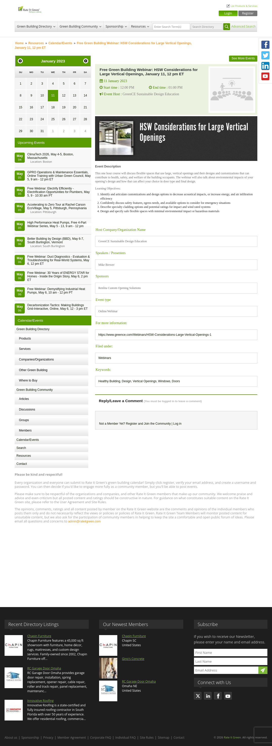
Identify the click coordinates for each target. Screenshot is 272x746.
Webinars (104, 358)
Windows (164, 381)
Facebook (265, 45)
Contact (21, 464)
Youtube (265, 77)
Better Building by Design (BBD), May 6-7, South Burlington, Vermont (55, 240)
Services (25, 349)
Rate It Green (232, 737)
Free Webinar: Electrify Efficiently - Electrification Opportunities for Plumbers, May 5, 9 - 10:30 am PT (58, 192)
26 (63, 119)
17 (42, 107)
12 (63, 95)
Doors (176, 381)
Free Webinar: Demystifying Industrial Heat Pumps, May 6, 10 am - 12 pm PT (56, 290)
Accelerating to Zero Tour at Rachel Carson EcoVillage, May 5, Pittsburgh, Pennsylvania (57, 206)
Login (228, 13)
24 (42, 119)
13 (74, 95)
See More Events (243, 58)
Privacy (48, 737)
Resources (138, 26)
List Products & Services (244, 6)
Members (25, 430)
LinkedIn (265, 66)
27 (74, 119)
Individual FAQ (125, 737)
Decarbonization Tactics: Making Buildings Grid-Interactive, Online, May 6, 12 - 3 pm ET (57, 306)
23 (31, 119)
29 (20, 131)
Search (21, 448)
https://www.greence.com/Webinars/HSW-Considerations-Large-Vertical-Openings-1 (154, 334)
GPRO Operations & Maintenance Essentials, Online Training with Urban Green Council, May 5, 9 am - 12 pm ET (59, 176)
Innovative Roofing (40, 701)
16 (31, 107)
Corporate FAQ (100, 737)
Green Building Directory (34, 26)
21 (85, 107)
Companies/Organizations (36, 359)
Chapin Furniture (39, 636)
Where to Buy (28, 380)
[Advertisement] (136, 562)
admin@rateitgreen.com (84, 521)
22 (20, 119)
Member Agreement (71, 737)
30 (31, 131)
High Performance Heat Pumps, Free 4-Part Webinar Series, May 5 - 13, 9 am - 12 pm (56, 224)
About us (11, 737)
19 (63, 107)
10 (42, 95)
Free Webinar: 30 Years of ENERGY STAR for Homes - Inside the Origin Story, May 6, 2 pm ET (58, 276)
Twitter (265, 55)
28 (85, 119)
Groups (24, 420)
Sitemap (163, 737)
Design (126, 381)
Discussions (27, 409)
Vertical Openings (144, 381)
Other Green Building (33, 370)
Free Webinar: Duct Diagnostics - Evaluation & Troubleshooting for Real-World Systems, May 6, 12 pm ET (58, 260)
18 (53, 107)
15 (20, 107)
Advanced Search (243, 26)
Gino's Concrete (133, 659)
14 (85, 95)
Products (25, 338)
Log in (177, 423)
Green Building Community (79, 26)
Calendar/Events (60, 43)
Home (19, 43)
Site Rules (147, 737)
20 (74, 107)
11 (53, 95)
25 (53, 119)
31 (42, 131)
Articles (24, 399)
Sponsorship (114, 26)
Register (248, 13)
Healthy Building (109, 381)
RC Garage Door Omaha (44, 668)
